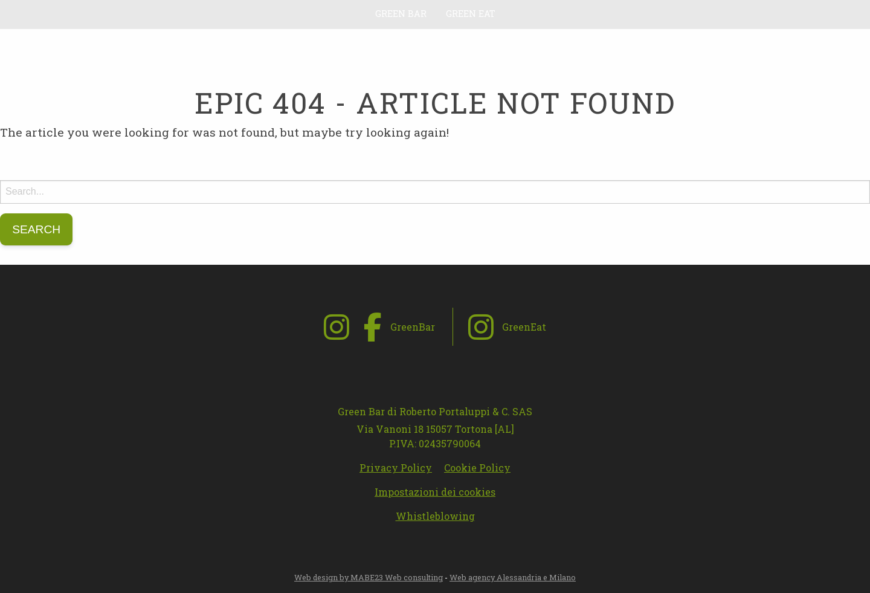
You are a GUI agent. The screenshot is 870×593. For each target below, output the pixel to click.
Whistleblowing (435, 516)
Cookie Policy (477, 467)
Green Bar (401, 13)
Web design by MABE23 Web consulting (368, 577)
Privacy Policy (395, 467)
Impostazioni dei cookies (435, 491)
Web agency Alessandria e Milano (513, 577)
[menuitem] (401, 14)
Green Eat (470, 13)
